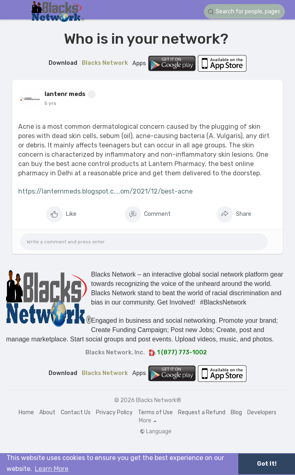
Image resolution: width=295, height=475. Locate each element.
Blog (236, 412)
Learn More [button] (51, 469)
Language (156, 432)
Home (26, 412)
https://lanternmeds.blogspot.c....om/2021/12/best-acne (105, 191)
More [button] (148, 421)
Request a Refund (201, 412)
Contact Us (76, 412)
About (47, 412)
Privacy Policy (114, 412)
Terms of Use (155, 412)
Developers (261, 412)
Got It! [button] (266, 463)
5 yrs (50, 103)
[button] (244, 11)
